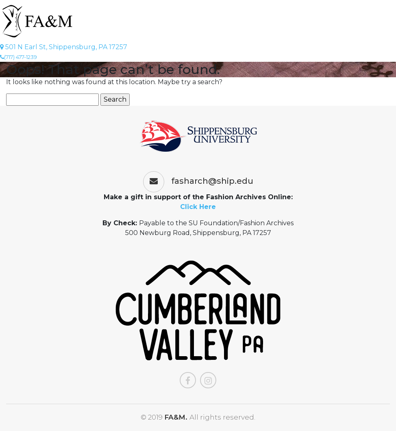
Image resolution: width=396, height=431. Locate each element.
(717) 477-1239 (18, 57)
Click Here (198, 207)
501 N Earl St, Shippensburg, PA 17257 (63, 47)
